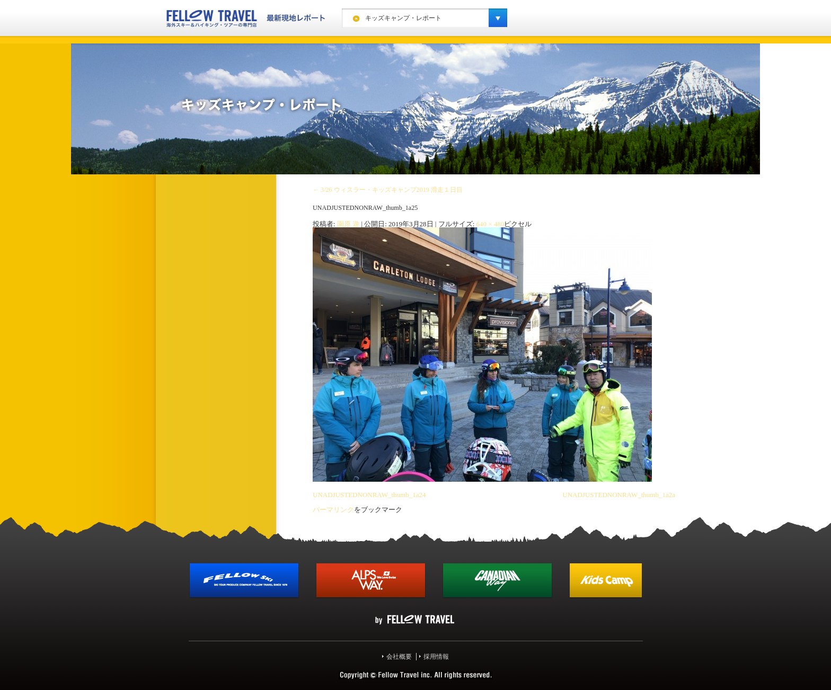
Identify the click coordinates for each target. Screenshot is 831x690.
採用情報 (436, 656)
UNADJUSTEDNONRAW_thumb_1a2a (618, 495)
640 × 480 (490, 224)
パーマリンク (333, 510)
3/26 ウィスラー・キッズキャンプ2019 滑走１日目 (388, 189)
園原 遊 (348, 224)
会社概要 (399, 656)
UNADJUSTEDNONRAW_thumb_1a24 (369, 495)
